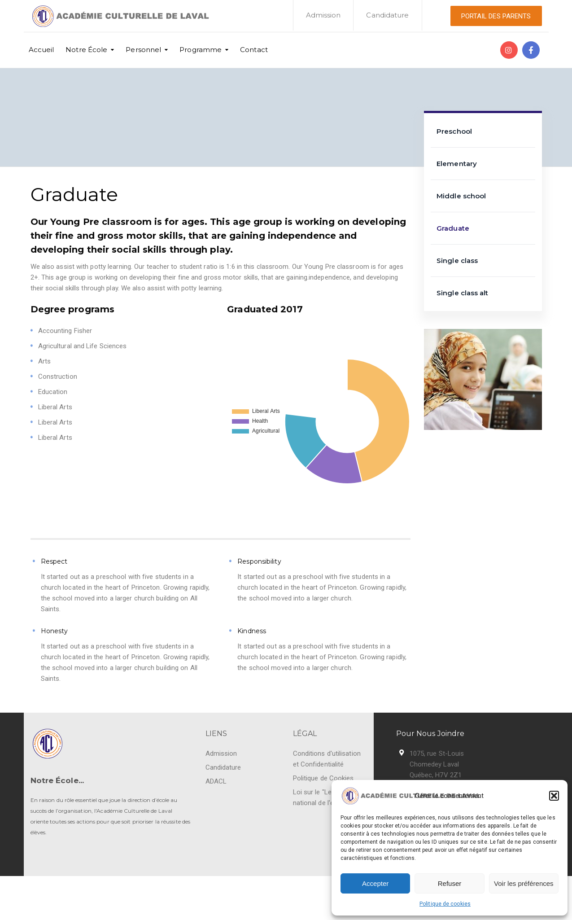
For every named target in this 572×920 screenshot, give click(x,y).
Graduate (453, 228)
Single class (457, 260)
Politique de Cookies (323, 778)
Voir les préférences (524, 883)
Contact (254, 49)
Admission (323, 15)
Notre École (86, 49)
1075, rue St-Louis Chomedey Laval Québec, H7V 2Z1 (437, 764)
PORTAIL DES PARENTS (496, 16)
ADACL (216, 781)
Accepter (375, 883)
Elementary (457, 163)
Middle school (461, 196)
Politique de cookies (445, 904)
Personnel (143, 49)
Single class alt (463, 293)
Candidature (387, 15)
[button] (554, 795)
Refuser (450, 883)
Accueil (41, 49)
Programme (200, 49)
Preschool (454, 131)
